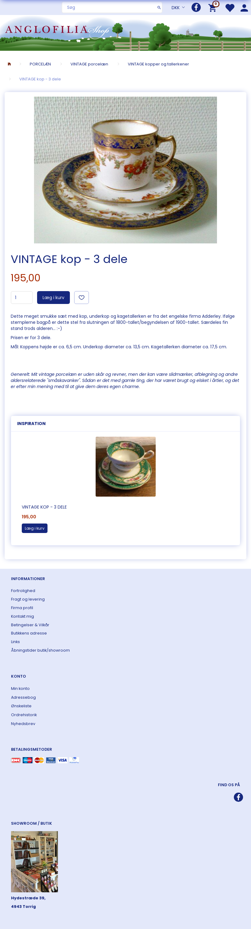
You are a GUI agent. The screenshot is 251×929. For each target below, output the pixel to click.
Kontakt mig (22, 616)
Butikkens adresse (29, 633)
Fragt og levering (28, 599)
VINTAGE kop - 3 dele (44, 507)
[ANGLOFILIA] (125, 32)
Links (15, 641)
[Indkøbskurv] (213, 7)
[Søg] (159, 7)
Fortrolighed (23, 590)
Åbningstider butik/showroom (40, 650)
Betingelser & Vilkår (30, 624)
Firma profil (22, 607)
